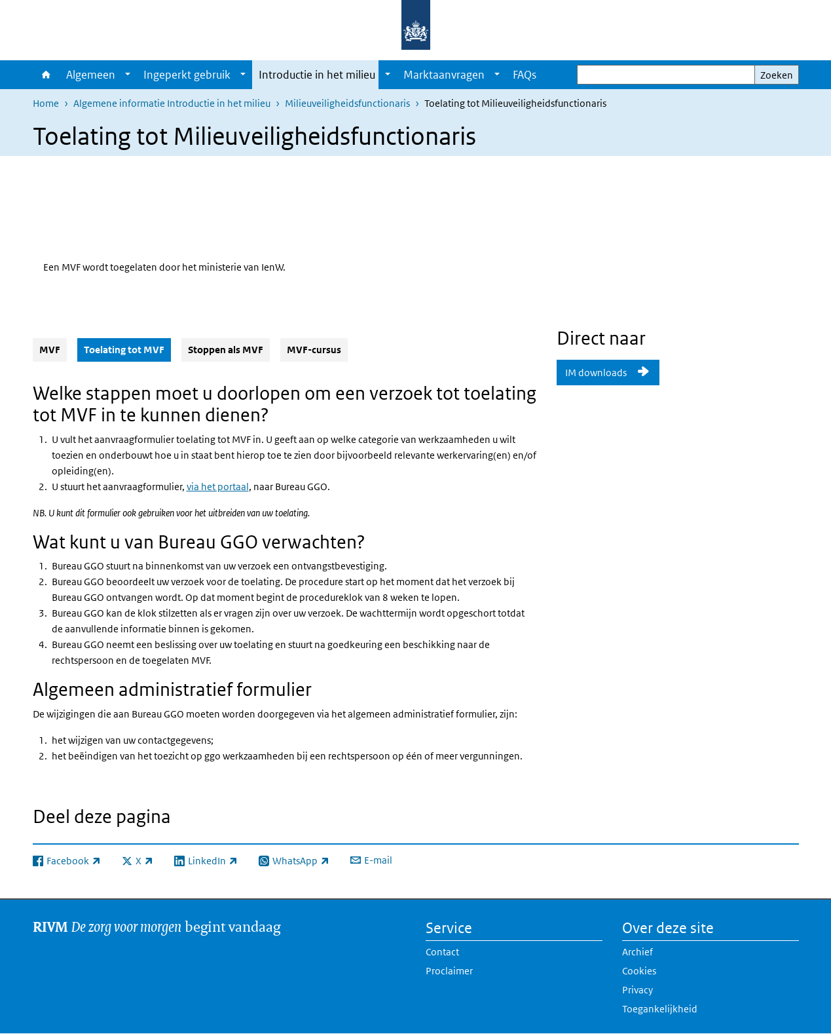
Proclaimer (449, 971)
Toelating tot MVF (127, 349)
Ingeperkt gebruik (187, 74)
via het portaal (218, 486)
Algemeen (90, 74)
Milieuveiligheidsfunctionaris (347, 103)
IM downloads (597, 372)
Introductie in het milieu (317, 74)
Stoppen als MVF (225, 349)
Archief (637, 952)
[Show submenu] (128, 74)
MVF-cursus (314, 349)
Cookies (639, 971)
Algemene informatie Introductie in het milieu (171, 103)
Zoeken (776, 75)
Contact (442, 952)
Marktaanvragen (444, 74)
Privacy (637, 990)
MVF (49, 349)
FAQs (524, 74)
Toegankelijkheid (659, 1009)
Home (46, 74)
